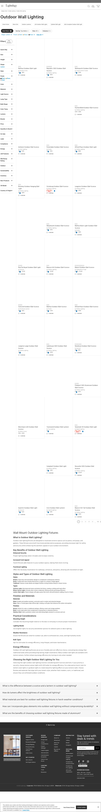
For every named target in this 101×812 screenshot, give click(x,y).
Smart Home (6, 24)
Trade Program (45, 771)
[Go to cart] (98, 5)
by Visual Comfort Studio (83, 71)
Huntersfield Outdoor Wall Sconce (34, 107)
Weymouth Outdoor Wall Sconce (33, 220)
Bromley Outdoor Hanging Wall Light (61, 146)
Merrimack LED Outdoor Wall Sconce (35, 412)
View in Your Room (44, 781)
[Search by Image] (93, 6)
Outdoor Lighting (11, 11)
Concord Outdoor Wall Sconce (87, 259)
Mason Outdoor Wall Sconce (60, 259)
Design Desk (44, 760)
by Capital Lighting (82, 490)
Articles (68, 758)
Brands (67, 763)
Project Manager (43, 768)
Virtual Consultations (44, 763)
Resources (43, 793)
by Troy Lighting (55, 416)
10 (97, 539)
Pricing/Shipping (30, 765)
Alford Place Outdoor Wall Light (34, 146)
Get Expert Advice (31, 783)
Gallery (68, 761)
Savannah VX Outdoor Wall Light (86, 412)
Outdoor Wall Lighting (21, 11)
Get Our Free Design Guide (12, 779)
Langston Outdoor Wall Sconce (87, 182)
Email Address (82, 768)
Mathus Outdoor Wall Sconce (61, 296)
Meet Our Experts (56, 764)
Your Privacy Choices (29, 770)
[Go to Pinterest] (83, 782)
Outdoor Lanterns (30, 24)
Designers (68, 766)
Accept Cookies (81, 807)
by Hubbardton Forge (56, 261)
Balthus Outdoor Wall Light (34, 67)
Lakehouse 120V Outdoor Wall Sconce (61, 336)
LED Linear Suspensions (69, 791)
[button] (2, 6)
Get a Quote (29, 780)
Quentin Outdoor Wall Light (86, 451)
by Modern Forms (29, 69)
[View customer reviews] (82, 785)
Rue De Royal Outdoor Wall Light (86, 220)
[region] (50, 807)
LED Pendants (69, 774)
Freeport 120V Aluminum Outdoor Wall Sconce (85, 373)
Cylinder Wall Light (64, 24)
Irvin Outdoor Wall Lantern (86, 488)
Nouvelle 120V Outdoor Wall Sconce (60, 452)
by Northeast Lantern (82, 261)
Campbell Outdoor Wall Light (35, 451)
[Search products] (89, 6)
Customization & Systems (45, 776)
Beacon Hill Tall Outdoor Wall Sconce (35, 526)
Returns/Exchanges (31, 763)
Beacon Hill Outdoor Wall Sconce (33, 260)
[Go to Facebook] (79, 782)
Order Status (29, 773)
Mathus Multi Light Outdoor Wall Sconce (60, 220)
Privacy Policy (87, 774)
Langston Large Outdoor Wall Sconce (35, 336)
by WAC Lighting (55, 108)
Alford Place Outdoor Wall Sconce (86, 297)
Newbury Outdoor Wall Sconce (87, 335)
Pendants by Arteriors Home (70, 783)
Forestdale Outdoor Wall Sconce (85, 107)
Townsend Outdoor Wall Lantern (59, 412)
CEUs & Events (44, 773)
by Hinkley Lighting (56, 71)
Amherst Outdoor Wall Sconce (61, 106)
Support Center (30, 760)
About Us (56, 758)
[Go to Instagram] (88, 782)
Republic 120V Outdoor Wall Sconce (60, 68)
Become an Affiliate (57, 771)
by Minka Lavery (29, 416)
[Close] (98, 807)
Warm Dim (18, 24)
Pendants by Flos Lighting (69, 787)
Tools (42, 790)
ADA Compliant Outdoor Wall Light (84, 24)
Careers (56, 767)
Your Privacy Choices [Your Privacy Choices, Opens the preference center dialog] (68, 807)
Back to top (50, 745)
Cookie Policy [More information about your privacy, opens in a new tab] (25, 810)
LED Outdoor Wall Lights (47, 24)
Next (100, 539)
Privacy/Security (30, 767)
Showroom (57, 761)
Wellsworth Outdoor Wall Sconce (86, 68)
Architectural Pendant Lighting (69, 778)
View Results (15, 41)
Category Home (4, 11)
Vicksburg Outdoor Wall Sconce (88, 145)
